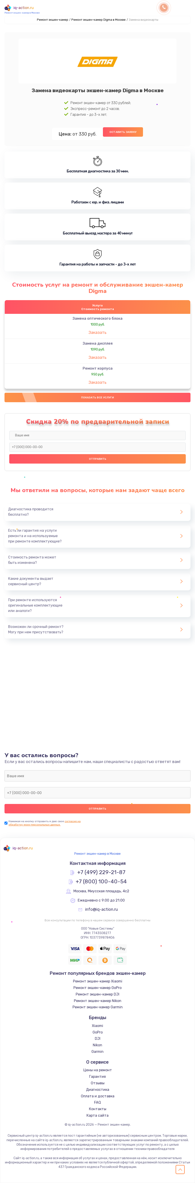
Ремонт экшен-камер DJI (97, 994)
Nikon (97, 1045)
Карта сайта (97, 1115)
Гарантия (97, 1076)
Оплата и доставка (97, 1096)
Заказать (97, 332)
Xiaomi (97, 1026)
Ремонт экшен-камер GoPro (97, 988)
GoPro (98, 1032)
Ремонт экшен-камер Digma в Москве (98, 19)
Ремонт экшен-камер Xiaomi (97, 981)
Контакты (97, 1109)
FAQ (97, 1102)
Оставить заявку (122, 132)
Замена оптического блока (97, 318)
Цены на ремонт (97, 1070)
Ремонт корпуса (98, 368)
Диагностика (97, 1089)
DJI (97, 1039)
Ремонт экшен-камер (52, 19)
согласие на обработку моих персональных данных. (45, 823)
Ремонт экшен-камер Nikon (97, 1001)
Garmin (97, 1051)
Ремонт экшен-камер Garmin (98, 1007)
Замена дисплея (98, 343)
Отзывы (97, 1083)
